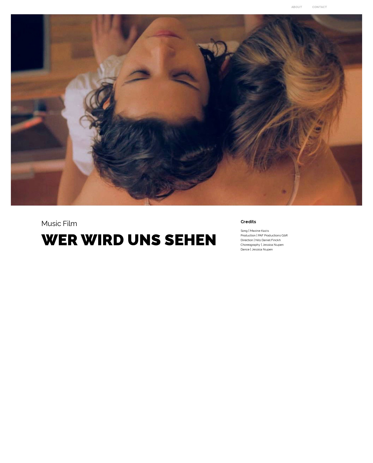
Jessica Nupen (74, 7)
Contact (319, 7)
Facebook (368, 439)
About (296, 7)
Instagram (368, 457)
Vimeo (368, 448)
